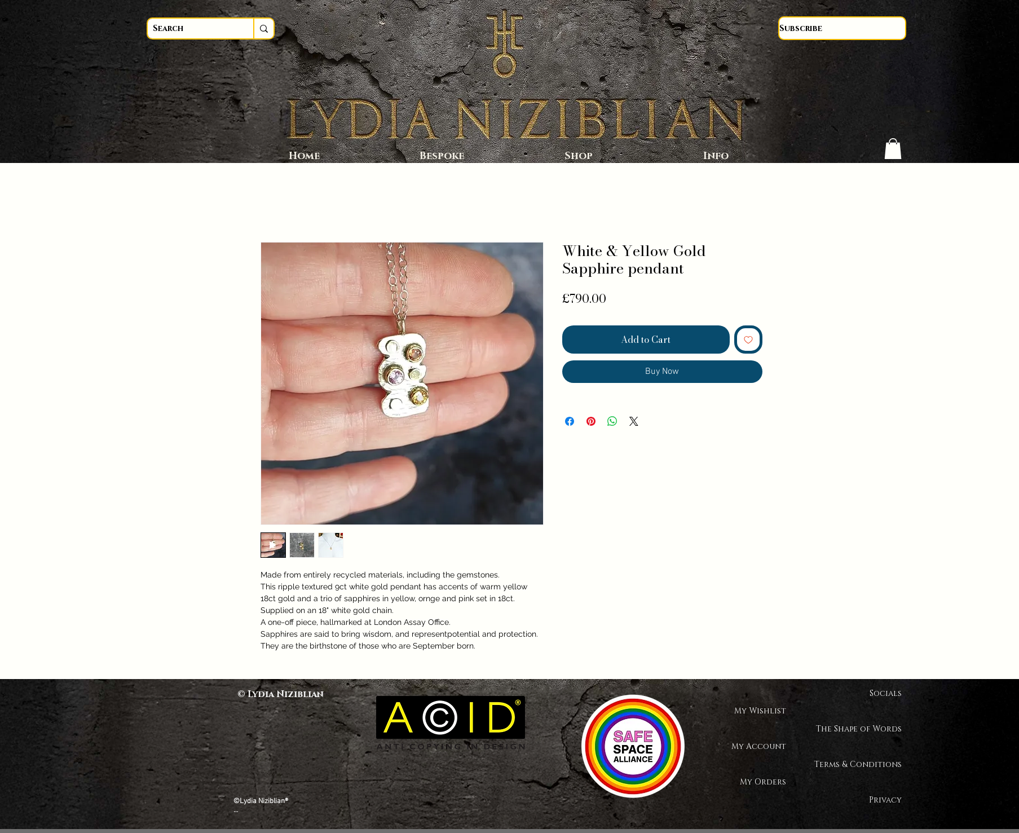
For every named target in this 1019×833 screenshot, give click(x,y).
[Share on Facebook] (569, 421)
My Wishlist (760, 711)
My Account (758, 746)
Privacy (885, 800)
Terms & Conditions (862, 764)
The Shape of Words (862, 729)
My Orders (763, 782)
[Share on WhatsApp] (612, 421)
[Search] (190, 28)
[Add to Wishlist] (748, 339)
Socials (886, 693)
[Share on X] (634, 421)
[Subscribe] (842, 28)
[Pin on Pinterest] (591, 421)
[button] (893, 148)
